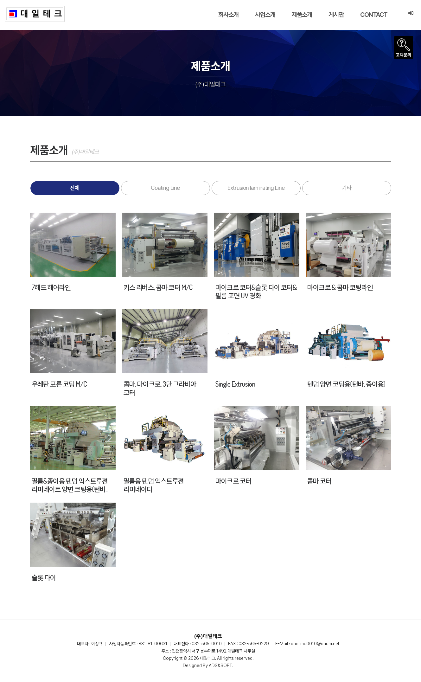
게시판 (336, 14)
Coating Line (165, 187)
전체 (75, 187)
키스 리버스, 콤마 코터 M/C (158, 287)
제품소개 (302, 14)
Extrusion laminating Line (255, 187)
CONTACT (373, 14)
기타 (346, 187)
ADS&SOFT (220, 665)
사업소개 (265, 14)
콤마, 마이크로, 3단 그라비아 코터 (160, 387)
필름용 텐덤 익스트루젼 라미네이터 (154, 484)
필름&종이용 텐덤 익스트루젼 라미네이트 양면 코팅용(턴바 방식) (70, 489)
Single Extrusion (235, 383)
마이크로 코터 (233, 480)
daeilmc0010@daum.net (315, 643)
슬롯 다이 (44, 577)
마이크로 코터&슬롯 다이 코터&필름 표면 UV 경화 (256, 291)
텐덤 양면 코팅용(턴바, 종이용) (346, 383)
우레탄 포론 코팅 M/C (59, 383)
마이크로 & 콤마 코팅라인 (340, 287)
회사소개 (228, 14)
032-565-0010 (207, 643)
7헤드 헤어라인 (51, 287)
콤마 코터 (319, 480)
